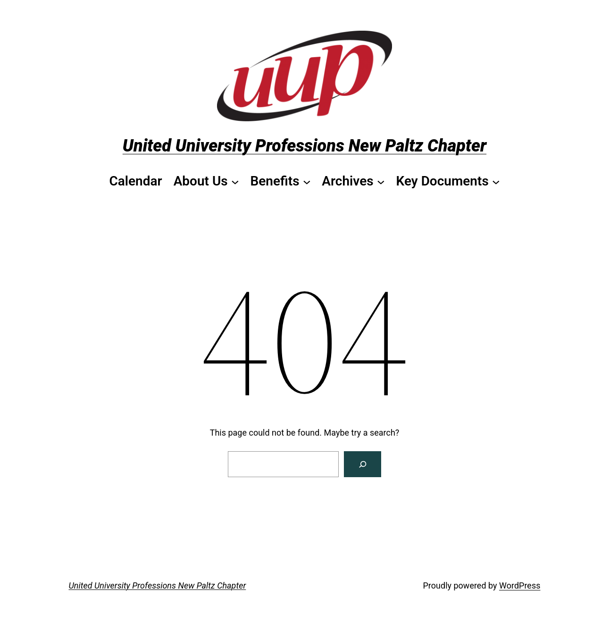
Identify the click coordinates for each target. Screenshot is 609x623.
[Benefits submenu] (280, 181)
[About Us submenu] (206, 181)
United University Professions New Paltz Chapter (304, 146)
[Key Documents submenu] (448, 181)
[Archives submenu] (353, 181)
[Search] (362, 464)
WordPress (519, 585)
